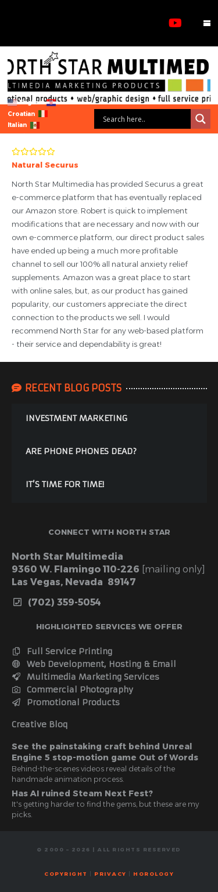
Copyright (66, 874)
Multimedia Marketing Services (86, 677)
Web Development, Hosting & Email (94, 664)
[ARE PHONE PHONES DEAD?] (109, 453)
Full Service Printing (62, 651)
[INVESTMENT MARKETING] (109, 420)
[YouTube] (175, 23)
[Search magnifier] (200, 119)
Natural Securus (45, 164)
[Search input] (145, 119)
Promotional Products (66, 702)
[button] (207, 23)
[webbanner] (109, 77)
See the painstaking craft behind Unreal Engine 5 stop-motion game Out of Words (105, 752)
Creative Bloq (39, 724)
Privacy (110, 874)
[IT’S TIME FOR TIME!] (109, 486)
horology (153, 874)
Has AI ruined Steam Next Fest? (82, 793)
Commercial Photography (73, 689)
